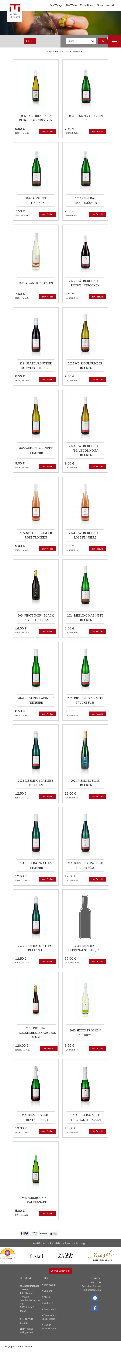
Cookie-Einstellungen (49, 1327)
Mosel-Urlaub (87, 5)
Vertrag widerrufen (60, 1271)
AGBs (46, 1297)
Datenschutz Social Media (49, 1317)
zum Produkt (47, 132)
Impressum (49, 1285)
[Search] (78, 41)
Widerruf (47, 1303)
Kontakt (110, 5)
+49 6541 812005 (26, 1321)
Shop (100, 5)
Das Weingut (56, 5)
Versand (47, 1291)
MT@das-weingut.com (27, 1331)
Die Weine (71, 5)
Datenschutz (49, 1309)
